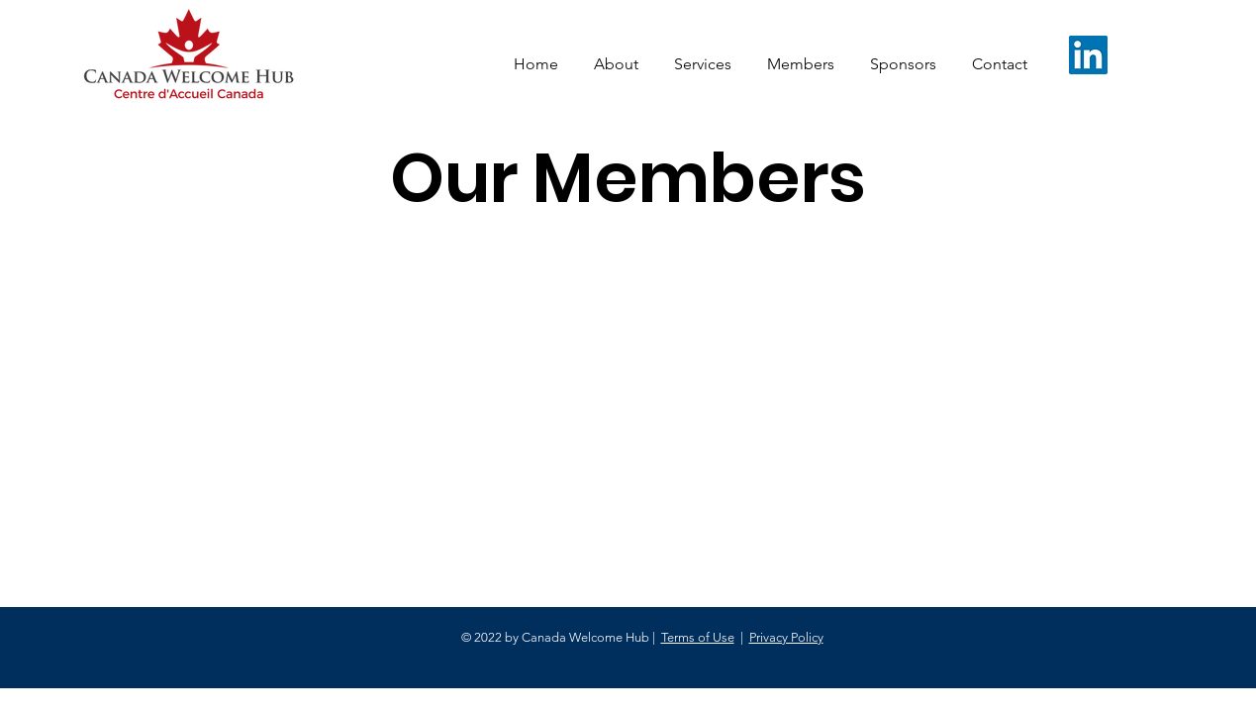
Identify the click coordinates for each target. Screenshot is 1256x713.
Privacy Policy (786, 637)
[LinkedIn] (1088, 55)
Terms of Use (697, 637)
